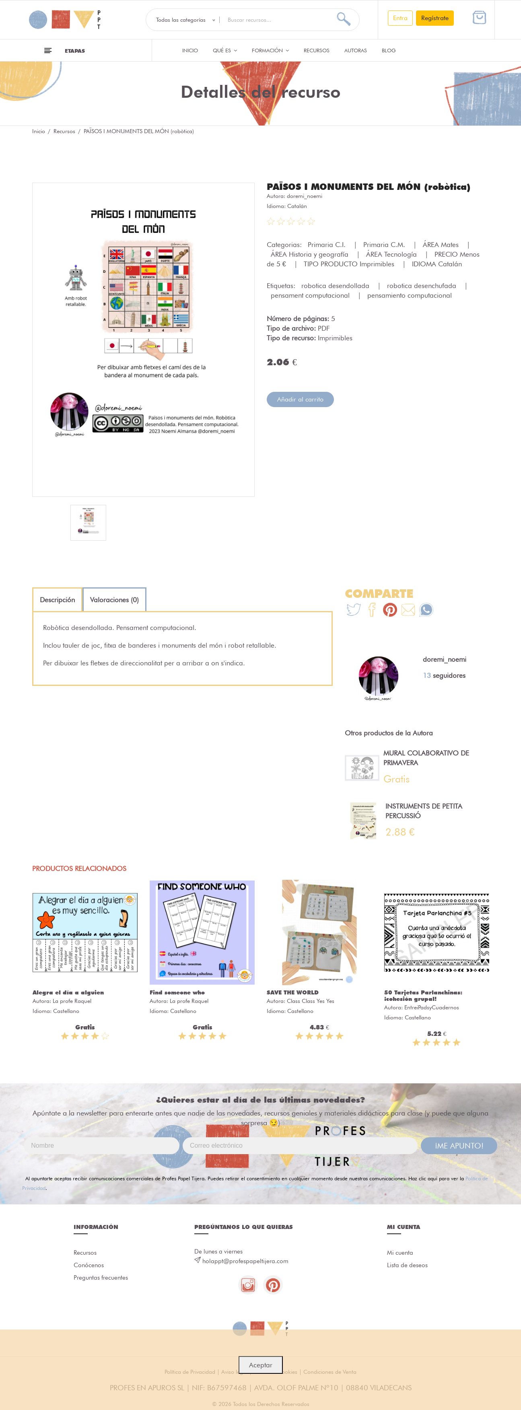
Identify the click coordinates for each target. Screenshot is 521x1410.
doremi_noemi (304, 196)
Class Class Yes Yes (310, 1001)
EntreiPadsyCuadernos (431, 1007)
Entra (400, 18)
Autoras (355, 50)
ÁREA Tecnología (392, 254)
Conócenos (89, 1265)
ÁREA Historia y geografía (310, 254)
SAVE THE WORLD (293, 992)
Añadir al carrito (300, 399)
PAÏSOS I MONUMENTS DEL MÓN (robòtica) (369, 186)
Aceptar (260, 1365)
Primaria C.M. (385, 245)
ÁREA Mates (442, 245)
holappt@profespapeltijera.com (245, 1261)
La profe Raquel (72, 1001)
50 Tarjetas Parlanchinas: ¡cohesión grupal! (423, 995)
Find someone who (177, 992)
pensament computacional (311, 295)
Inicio (190, 50)
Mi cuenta (400, 1252)
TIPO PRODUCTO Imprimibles (350, 264)
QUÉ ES (225, 50)
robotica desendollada (336, 286)
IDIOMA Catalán (437, 264)
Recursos (316, 50)
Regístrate (435, 18)
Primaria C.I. (328, 245)
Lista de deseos (407, 1265)
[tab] (57, 600)
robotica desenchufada (422, 286)
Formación (270, 50)
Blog (389, 50)
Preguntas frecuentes (101, 1278)
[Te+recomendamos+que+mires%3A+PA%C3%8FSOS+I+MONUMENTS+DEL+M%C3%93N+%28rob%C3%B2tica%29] (372, 611)
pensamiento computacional (409, 295)
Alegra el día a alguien (68, 992)
